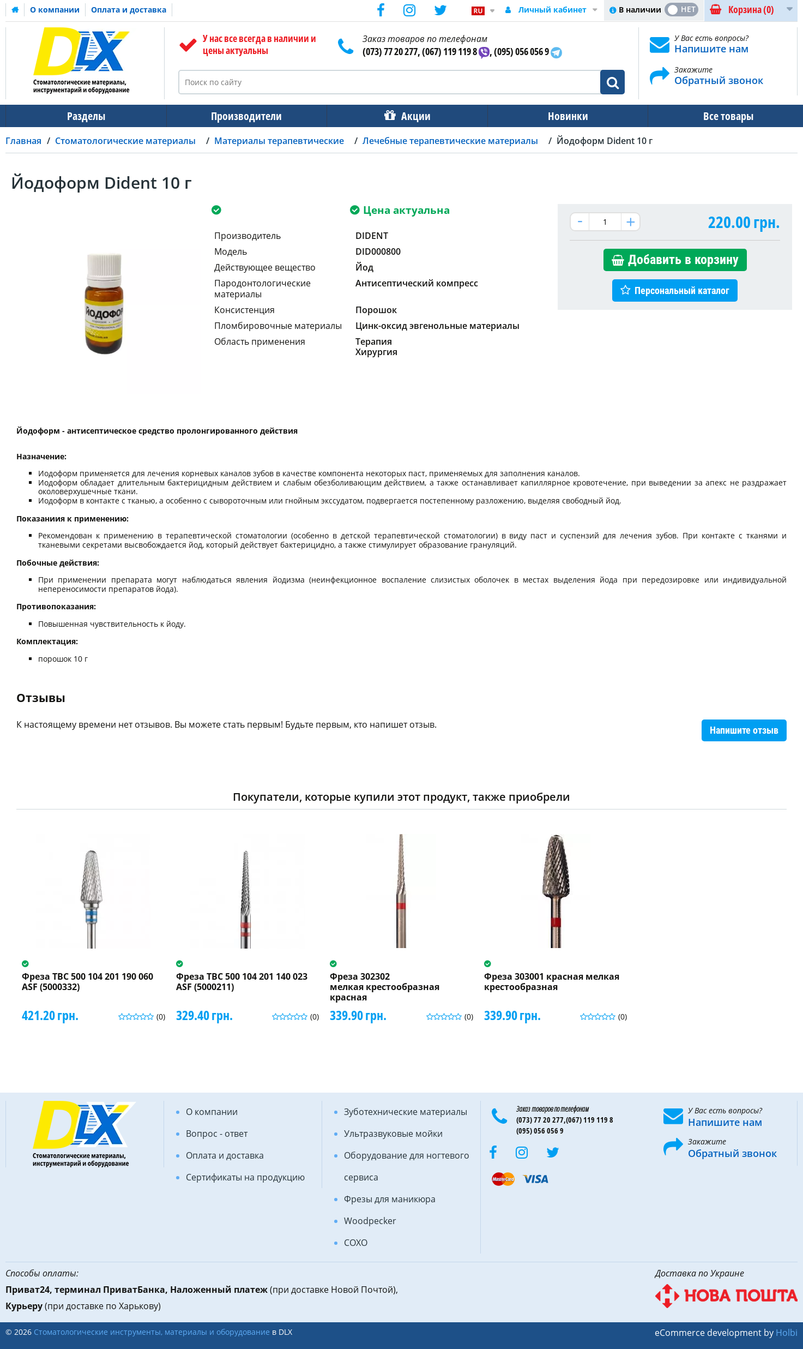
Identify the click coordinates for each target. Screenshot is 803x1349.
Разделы (85, 116)
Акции (410, 116)
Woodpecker (370, 1221)
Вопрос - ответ (216, 1134)
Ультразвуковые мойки (393, 1134)
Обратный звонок (718, 80)
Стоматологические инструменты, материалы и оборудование (152, 1332)
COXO (355, 1243)
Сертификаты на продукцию (245, 1177)
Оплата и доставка (128, 9)
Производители (243, 116)
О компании (55, 9)
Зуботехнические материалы (405, 1112)
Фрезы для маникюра (390, 1199)
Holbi (787, 1333)
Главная (23, 141)
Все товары (718, 116)
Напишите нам (711, 48)
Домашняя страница (15, 9)
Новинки (560, 116)
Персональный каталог (682, 290)
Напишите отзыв (744, 730)
